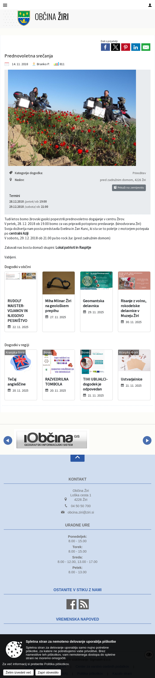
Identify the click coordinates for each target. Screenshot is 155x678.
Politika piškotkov (56, 664)
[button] (8, 440)
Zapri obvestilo (48, 672)
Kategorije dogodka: (26, 173)
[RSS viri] (83, 608)
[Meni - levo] (5, 5)
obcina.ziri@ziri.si (81, 512)
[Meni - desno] (150, 5)
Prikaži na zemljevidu (129, 187)
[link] (105, 47)
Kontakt (77, 479)
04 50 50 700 (81, 506)
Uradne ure (77, 525)
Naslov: (16, 180)
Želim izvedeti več (18, 672)
